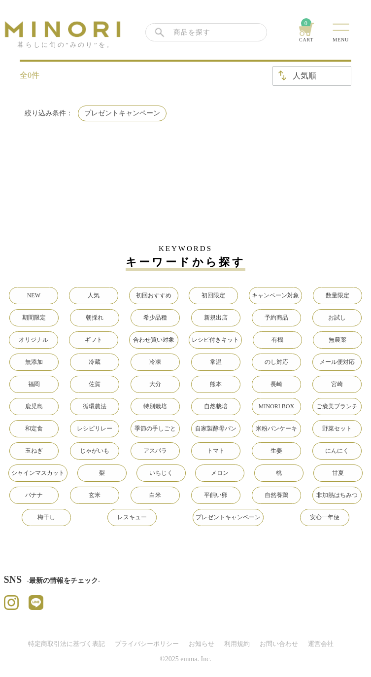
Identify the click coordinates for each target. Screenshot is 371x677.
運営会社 (321, 643)
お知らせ (201, 643)
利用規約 (237, 643)
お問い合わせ (279, 643)
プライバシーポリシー (147, 643)
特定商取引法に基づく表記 (66, 643)
